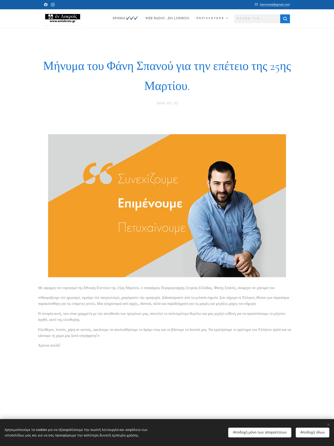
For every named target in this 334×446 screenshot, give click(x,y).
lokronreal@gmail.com (275, 4)
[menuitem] (114, 19)
